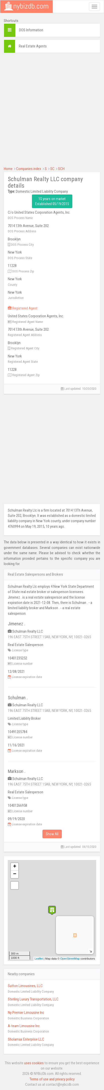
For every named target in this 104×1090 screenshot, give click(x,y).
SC (52, 168)
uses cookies (34, 1063)
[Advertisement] (52, 109)
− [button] (14, 874)
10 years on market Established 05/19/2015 (52, 201)
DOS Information (31, 30)
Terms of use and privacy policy (52, 1079)
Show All (52, 834)
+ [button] (14, 867)
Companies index (28, 168)
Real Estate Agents (33, 46)
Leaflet (39, 958)
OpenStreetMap (70, 958)
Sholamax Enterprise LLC (26, 1039)
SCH (61, 168)
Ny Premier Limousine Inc (26, 1012)
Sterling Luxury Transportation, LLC (33, 999)
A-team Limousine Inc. (24, 1026)
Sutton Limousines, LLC (25, 986)
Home (8, 168)
